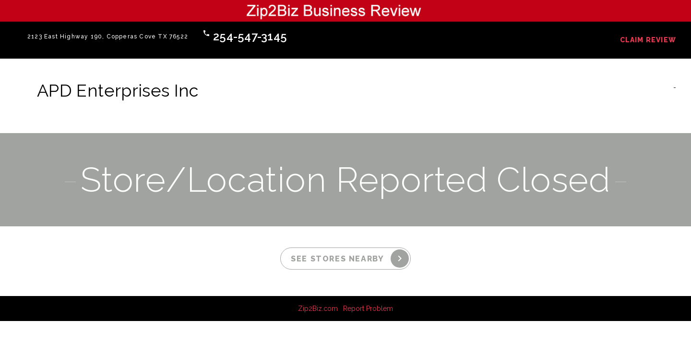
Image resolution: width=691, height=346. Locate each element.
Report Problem (368, 308)
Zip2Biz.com (318, 308)
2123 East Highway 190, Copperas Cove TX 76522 (107, 36)
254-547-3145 (250, 36)
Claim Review (648, 40)
